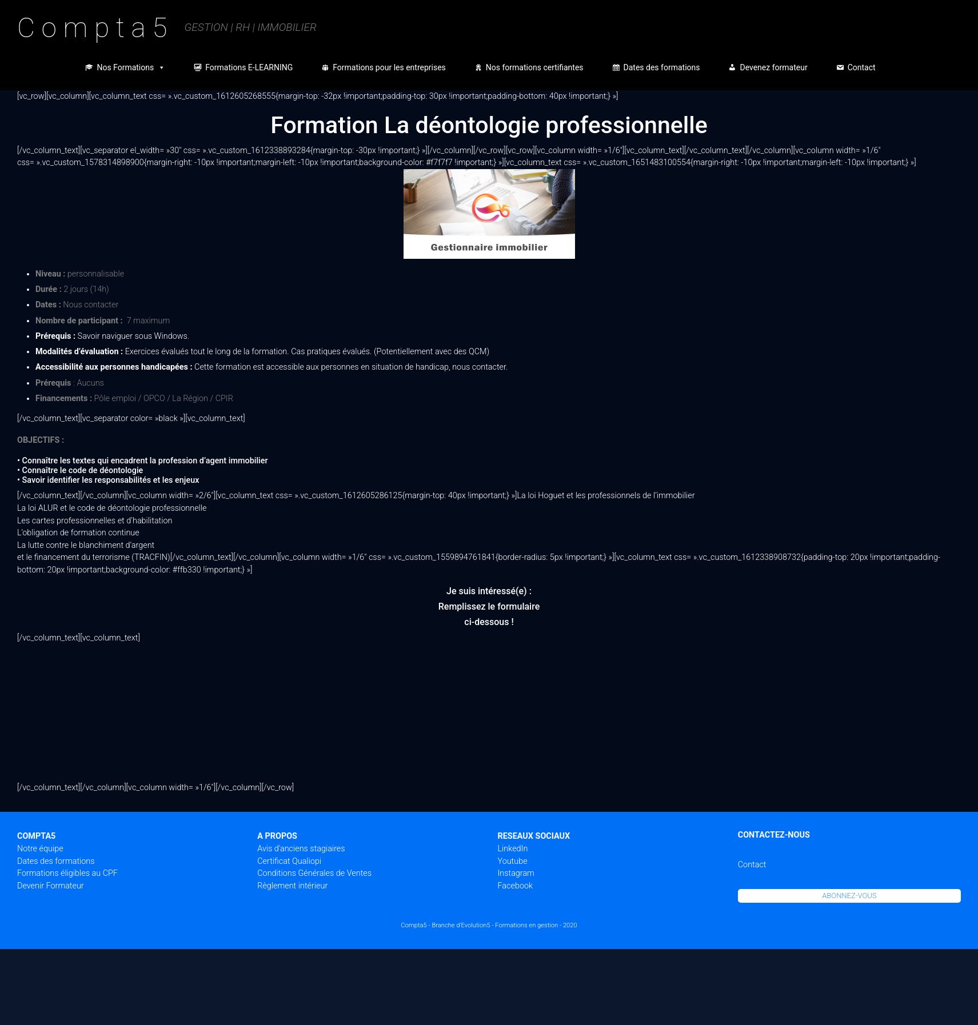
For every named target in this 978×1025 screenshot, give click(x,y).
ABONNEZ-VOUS (849, 895)
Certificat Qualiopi (289, 861)
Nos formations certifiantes (535, 67)
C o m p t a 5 (92, 27)
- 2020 (568, 925)
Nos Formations (131, 67)
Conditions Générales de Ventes (314, 873)
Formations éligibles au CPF (67, 873)
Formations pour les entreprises (389, 67)
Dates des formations (662, 67)
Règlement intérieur (292, 886)
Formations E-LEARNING (249, 67)
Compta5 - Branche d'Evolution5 (445, 925)
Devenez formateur (773, 67)
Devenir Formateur (50, 886)
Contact (862, 67)
